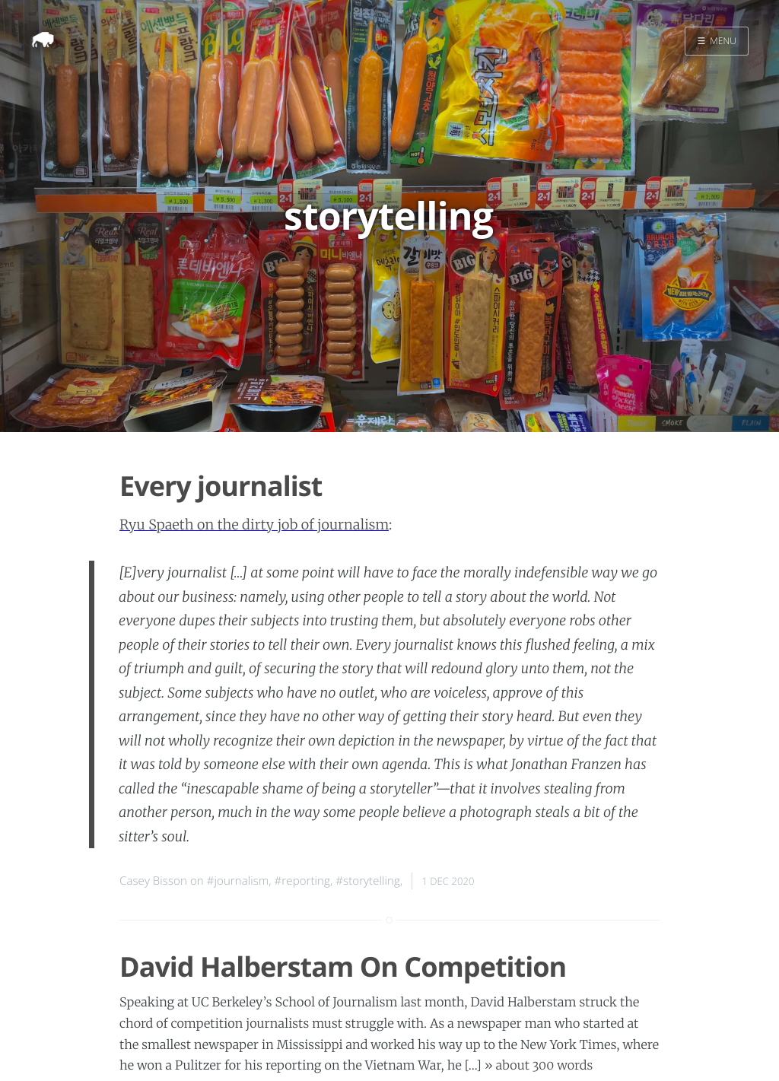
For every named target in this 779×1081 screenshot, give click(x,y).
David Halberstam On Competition (342, 966)
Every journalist (220, 485)
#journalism (238, 881)
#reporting (302, 881)
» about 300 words (539, 1065)
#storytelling (367, 881)
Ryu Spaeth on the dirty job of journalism (254, 524)
